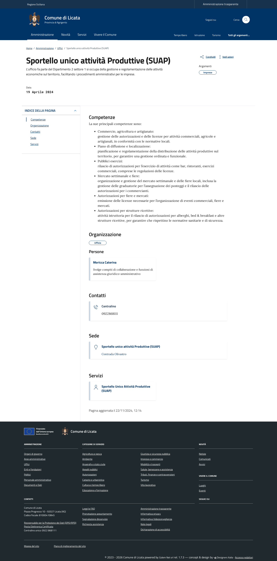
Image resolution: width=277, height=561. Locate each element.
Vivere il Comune (105, 34)
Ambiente (87, 459)
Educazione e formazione (95, 490)
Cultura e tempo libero (93, 485)
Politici (27, 475)
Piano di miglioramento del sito (70, 546)
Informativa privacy (151, 514)
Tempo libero (180, 35)
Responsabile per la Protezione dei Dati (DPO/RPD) (50, 523)
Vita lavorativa (148, 485)
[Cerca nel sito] (246, 20)
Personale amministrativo (37, 480)
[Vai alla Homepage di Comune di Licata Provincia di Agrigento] (55, 19)
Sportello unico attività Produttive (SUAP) (131, 346)
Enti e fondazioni (32, 469)
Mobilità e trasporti (150, 464)
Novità (65, 34)
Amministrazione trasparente (220, 4)
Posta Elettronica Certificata (38, 526)
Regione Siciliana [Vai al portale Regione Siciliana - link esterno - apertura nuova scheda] (36, 4)
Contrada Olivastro (114, 354)
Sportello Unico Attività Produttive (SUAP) (126, 388)
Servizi (82, 34)
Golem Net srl (166, 557)
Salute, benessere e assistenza (157, 469)
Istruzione (200, 35)
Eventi (202, 491)
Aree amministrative (34, 459)
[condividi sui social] (207, 57)
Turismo (216, 35)
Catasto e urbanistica (93, 480)
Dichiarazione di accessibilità (155, 529)
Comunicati (205, 459)
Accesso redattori (244, 557)
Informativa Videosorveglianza (156, 519)
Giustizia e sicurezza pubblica (155, 454)
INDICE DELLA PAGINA (40, 110)
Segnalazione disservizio (95, 519)
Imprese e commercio (152, 459)
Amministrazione (42, 34)
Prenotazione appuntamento (97, 514)
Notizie (202, 454)
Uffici (27, 464)
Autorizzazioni (89, 475)
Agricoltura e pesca (92, 454)
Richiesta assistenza (93, 524)
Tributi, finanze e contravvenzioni (158, 475)
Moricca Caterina (104, 262)
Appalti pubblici (90, 469)
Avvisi (202, 464)
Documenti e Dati (33, 485)
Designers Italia (223, 557)
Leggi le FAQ (88, 509)
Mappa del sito (31, 546)
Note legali (146, 524)
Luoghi (202, 485)
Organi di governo (33, 454)
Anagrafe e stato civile (93, 464)
